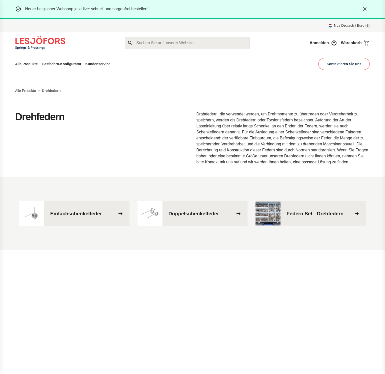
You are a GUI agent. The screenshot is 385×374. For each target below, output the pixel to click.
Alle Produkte (26, 64)
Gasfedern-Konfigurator (62, 64)
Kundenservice (97, 64)
